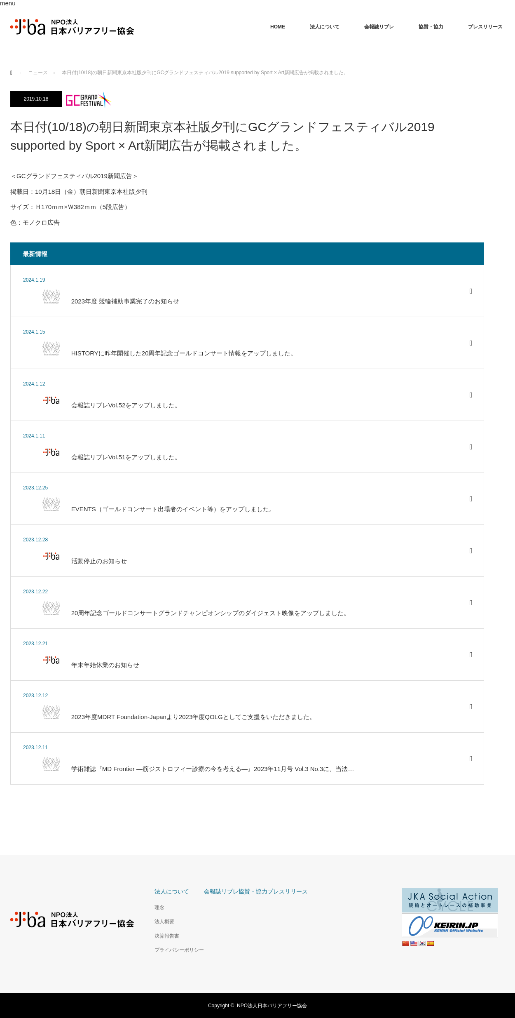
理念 (159, 907)
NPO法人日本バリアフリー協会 (272, 1006)
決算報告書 (166, 936)
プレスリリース (485, 27)
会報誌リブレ (379, 27)
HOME (277, 27)
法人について (324, 27)
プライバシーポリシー (179, 950)
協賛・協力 (431, 27)
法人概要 (164, 921)
